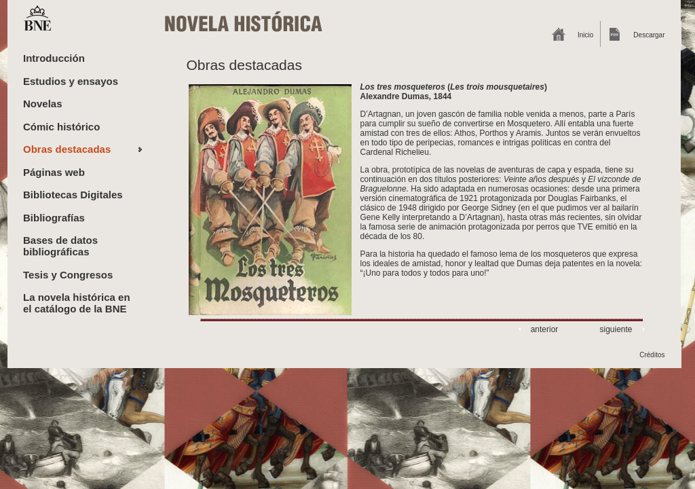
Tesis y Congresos (68, 274)
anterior (545, 329)
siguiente (615, 329)
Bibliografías (54, 217)
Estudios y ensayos (70, 81)
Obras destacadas (67, 149)
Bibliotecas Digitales (73, 194)
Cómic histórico (61, 126)
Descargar (648, 35)
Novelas (42, 103)
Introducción (54, 58)
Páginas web (54, 172)
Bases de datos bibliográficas (60, 245)
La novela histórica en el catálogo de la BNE (76, 302)
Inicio (585, 35)
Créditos (651, 355)
